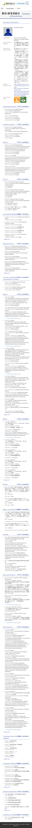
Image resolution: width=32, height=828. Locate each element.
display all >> (7, 239)
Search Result (10, 8)
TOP (2, 8)
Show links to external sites (13, 318)
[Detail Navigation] (27, 3)
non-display (25, 106)
